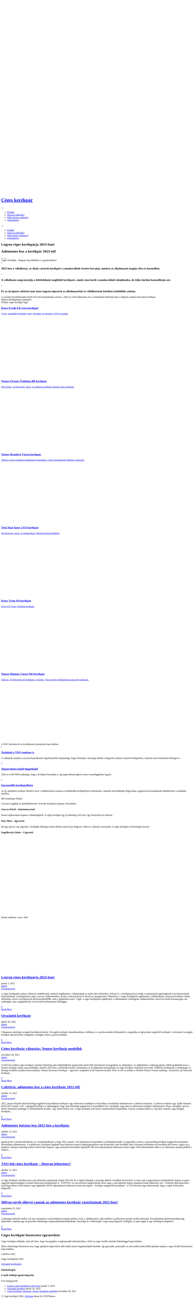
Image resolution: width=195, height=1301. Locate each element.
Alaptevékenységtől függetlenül (19, 768)
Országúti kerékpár (16, 1018)
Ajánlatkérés (13, 220)
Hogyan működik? (16, 215)
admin (4, 988)
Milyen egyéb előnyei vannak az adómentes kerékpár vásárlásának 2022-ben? (59, 1204)
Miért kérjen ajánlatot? (18, 217)
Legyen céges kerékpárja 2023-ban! (28, 979)
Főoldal (10, 212)
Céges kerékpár (17, 200)
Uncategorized (8, 991)
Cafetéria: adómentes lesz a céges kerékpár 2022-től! (40, 1089)
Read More (6, 1011)
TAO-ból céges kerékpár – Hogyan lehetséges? (36, 1166)
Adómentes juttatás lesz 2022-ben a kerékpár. (35, 1127)
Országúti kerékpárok (11, 1266)
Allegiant (28, 1298)
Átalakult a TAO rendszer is (17, 752)
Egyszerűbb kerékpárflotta (17, 785)
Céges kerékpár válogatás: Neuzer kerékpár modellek (41, 1051)
